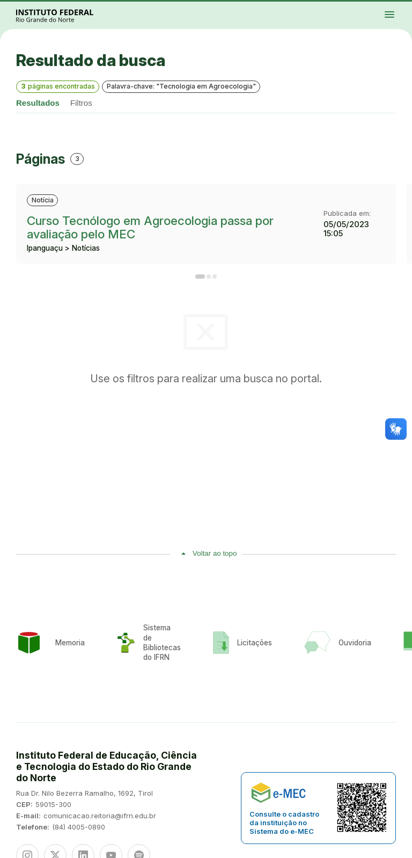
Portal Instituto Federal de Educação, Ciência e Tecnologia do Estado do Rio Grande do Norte (66, 15)
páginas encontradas (58, 86)
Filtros (81, 102)
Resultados (38, 102)
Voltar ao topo (215, 553)
